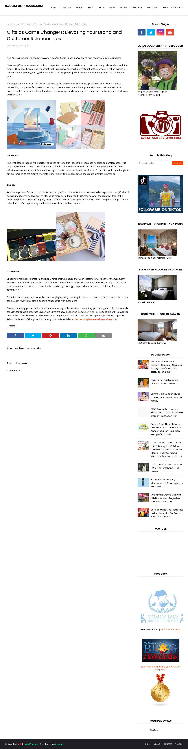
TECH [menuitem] (101, 7)
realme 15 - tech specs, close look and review (164, 381)
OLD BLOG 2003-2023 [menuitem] (172, 7)
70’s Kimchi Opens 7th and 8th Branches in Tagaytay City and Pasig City (166, 498)
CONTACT (168, 744)
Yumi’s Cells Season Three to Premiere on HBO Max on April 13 (166, 397)
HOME (147, 744)
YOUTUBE (179, 744)
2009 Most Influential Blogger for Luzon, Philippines (160, 668)
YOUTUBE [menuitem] (152, 7)
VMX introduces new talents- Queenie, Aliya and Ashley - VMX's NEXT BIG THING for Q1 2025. (166, 366)
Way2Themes (31, 744)
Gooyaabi (59, 744)
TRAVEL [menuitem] (80, 7)
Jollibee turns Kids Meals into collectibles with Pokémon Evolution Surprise (167, 513)
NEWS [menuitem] (112, 7)
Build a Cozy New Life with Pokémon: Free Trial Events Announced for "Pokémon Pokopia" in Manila (166, 429)
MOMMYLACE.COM (170, 629)
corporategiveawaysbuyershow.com (96, 319)
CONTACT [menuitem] (137, 7)
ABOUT (157, 744)
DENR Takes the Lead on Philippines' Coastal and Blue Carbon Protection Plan (167, 412)
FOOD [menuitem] (91, 7)
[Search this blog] (155, 163)
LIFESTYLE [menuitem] (66, 7)
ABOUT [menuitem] (123, 7)
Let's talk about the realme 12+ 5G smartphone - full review (166, 468)
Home (9, 24)
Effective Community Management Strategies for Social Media (167, 483)
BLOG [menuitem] (53, 7)
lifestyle (17, 24)
